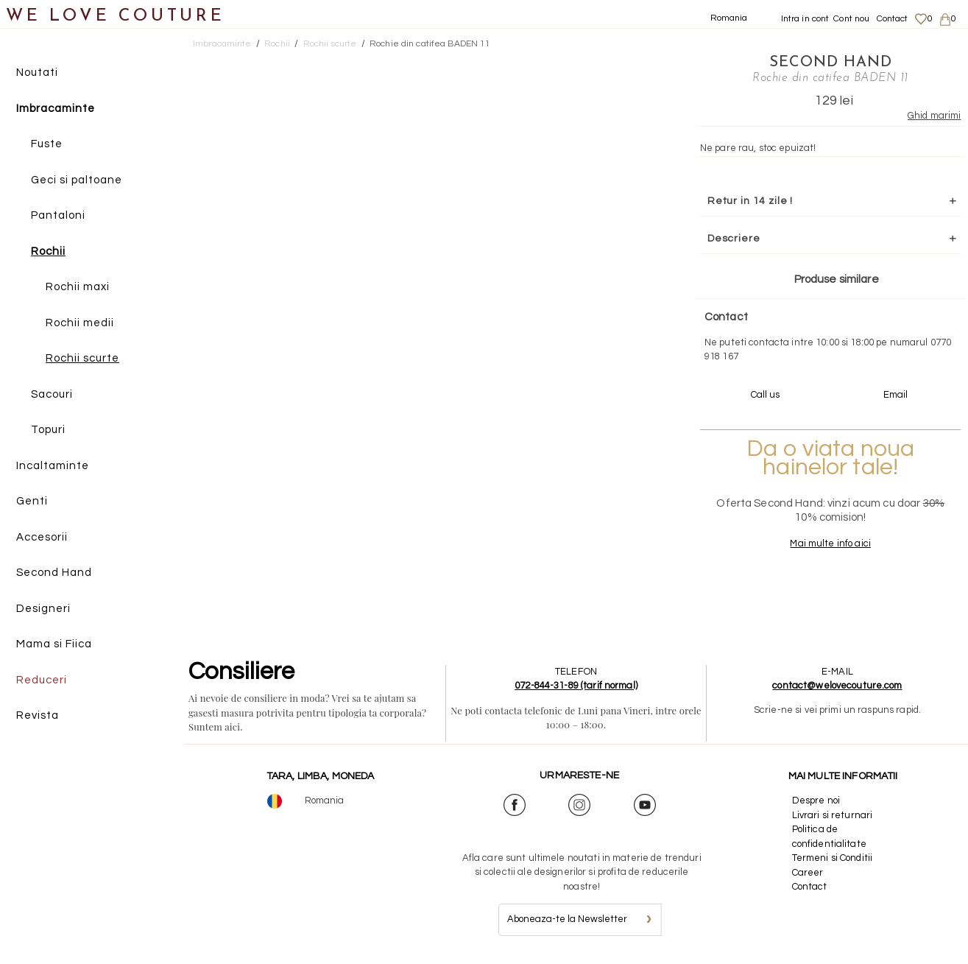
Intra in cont (805, 19)
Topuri (48, 429)
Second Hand (54, 572)
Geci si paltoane (76, 180)
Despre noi (816, 800)
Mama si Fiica (54, 644)
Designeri (43, 608)
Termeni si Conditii (832, 858)
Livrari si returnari (832, 815)
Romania (729, 18)
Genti (32, 501)
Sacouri (52, 394)
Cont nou (851, 19)
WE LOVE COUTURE (115, 16)
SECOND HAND (830, 62)
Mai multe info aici (830, 543)
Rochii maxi (78, 286)
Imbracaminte (55, 108)
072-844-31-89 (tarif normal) (576, 685)
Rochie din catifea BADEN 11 (430, 44)
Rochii (48, 251)
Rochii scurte (82, 358)
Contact (892, 19)
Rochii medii (80, 322)
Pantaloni (58, 215)
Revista (37, 715)
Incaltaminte (52, 465)
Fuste (47, 143)
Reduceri (41, 680)
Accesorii (42, 537)
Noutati (37, 72)
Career (808, 873)
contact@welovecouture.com (837, 685)
